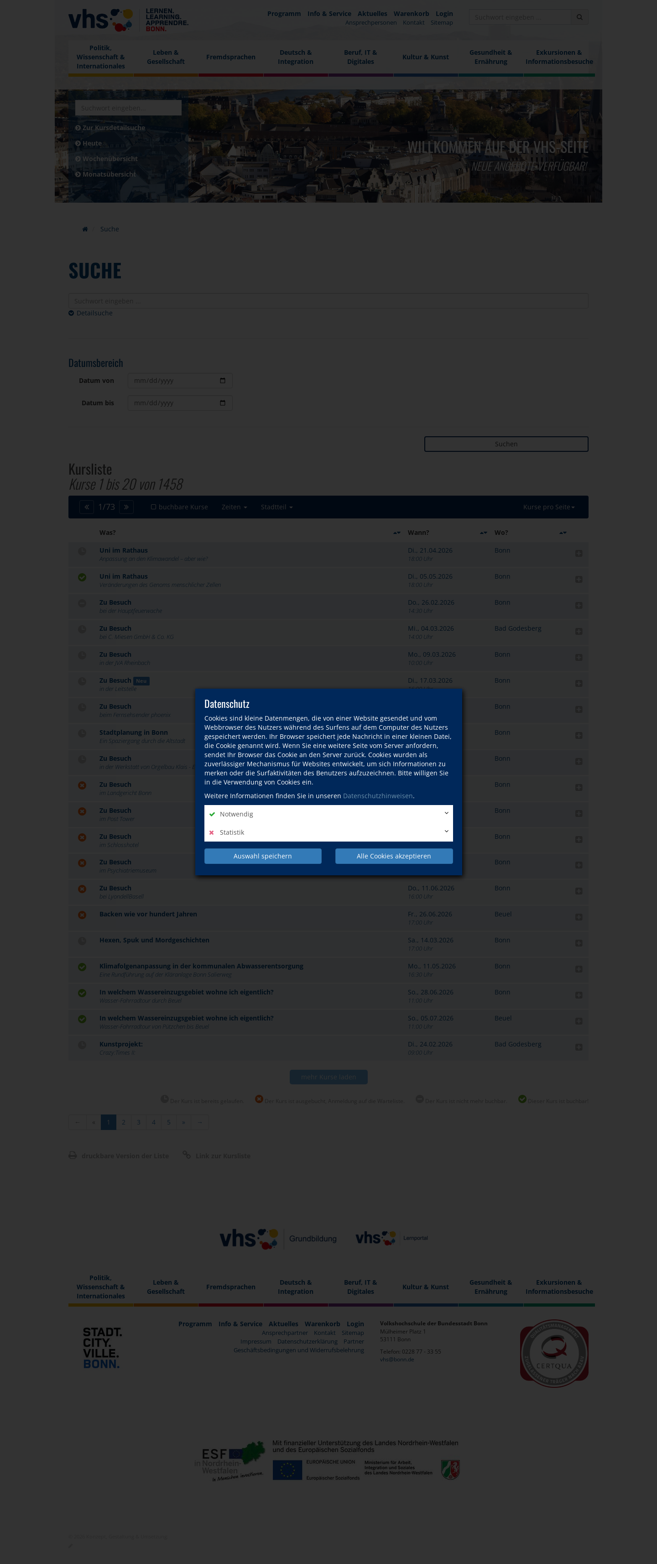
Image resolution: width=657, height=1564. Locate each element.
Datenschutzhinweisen (378, 795)
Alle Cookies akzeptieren (394, 856)
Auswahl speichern (263, 856)
